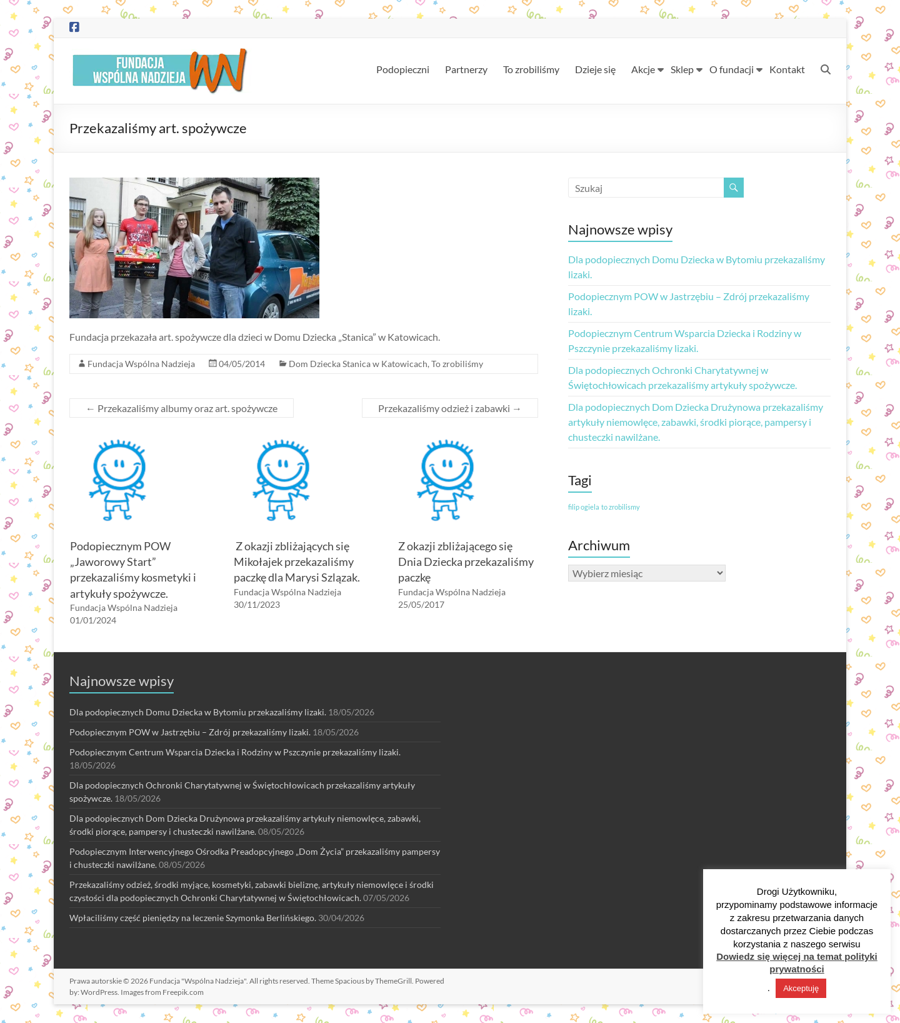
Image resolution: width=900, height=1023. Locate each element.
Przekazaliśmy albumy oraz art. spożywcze (182, 408)
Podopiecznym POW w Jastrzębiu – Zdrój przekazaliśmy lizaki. (190, 732)
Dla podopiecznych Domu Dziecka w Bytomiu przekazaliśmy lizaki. (197, 712)
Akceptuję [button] (801, 988)
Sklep (682, 69)
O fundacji (731, 69)
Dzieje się (595, 69)
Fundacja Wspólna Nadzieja (141, 363)
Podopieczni (402, 69)
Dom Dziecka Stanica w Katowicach (358, 363)
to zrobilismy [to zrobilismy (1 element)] (620, 507)
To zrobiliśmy (531, 69)
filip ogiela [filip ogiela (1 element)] (583, 507)
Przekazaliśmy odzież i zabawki (450, 408)
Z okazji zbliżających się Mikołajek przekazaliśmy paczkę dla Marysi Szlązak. (297, 561)
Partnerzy (466, 69)
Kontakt (787, 69)
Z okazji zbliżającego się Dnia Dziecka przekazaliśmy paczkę (466, 561)
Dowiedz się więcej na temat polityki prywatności (797, 962)
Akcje (643, 69)
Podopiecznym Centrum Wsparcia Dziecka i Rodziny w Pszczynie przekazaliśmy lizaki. (235, 752)
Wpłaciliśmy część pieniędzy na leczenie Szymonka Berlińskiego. (192, 917)
